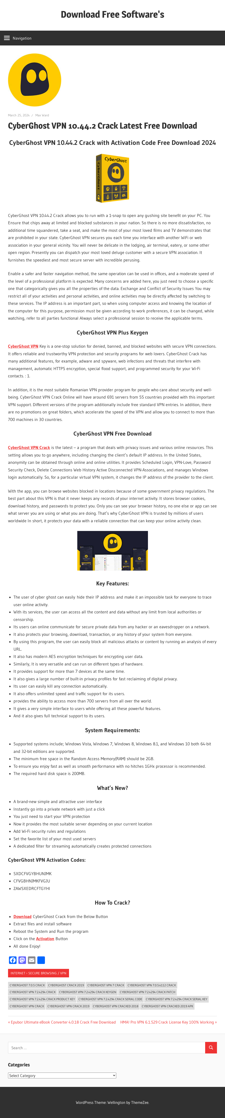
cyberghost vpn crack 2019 (68, 1006)
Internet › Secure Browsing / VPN (38, 973)
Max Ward (42, 115)
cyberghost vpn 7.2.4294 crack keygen (87, 992)
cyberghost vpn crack (27, 1006)
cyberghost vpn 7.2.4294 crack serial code (110, 999)
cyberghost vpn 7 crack (105, 985)
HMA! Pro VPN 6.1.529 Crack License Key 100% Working (167, 1022)
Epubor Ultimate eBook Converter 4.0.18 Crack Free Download (63, 1022)
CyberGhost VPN (23, 346)
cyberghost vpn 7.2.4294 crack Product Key (42, 999)
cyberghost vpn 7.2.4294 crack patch (147, 992)
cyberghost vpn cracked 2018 (115, 1006)
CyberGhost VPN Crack (29, 447)
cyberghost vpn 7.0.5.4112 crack (152, 985)
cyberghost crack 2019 (66, 985)
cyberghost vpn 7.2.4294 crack (33, 992)
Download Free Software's (112, 14)
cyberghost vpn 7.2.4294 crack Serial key (176, 999)
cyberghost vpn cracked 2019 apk (167, 1006)
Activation (45, 938)
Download (22, 916)
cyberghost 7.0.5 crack (27, 985)
